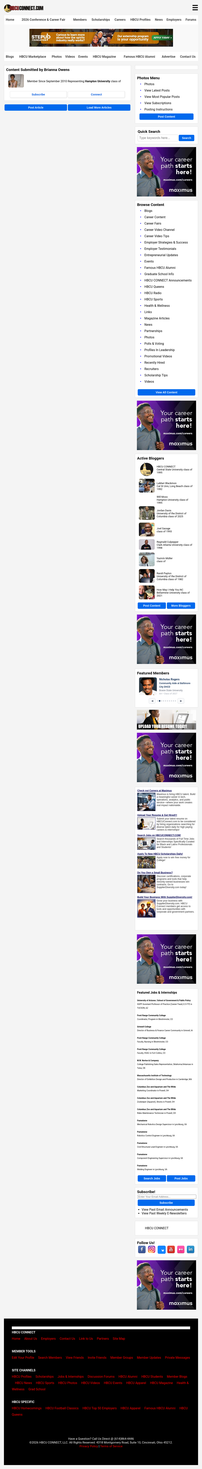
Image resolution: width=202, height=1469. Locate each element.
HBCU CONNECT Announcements (168, 280)
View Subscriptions (157, 103)
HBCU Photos (67, 1383)
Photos (57, 57)
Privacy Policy (88, 1446)
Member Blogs (177, 1376)
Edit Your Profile (23, 1357)
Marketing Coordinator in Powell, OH (153, 1090)
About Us (30, 1339)
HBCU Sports (153, 299)
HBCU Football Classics (62, 1408)
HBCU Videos (90, 1383)
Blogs (10, 57)
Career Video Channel (159, 230)
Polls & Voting (154, 344)
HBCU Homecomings (27, 1408)
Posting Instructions (158, 109)
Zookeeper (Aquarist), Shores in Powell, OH (156, 1102)
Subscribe (38, 94)
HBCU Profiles (140, 20)
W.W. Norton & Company (148, 1060)
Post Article (35, 107)
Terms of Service (111, 1446)
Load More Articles (99, 107)
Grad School (37, 1389)
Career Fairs (152, 223)
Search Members (50, 1357)
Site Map (119, 1339)
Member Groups (121, 1357)
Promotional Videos (158, 356)
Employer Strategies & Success (166, 242)
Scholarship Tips (156, 375)
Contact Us (188, 57)
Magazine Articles (157, 318)
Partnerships (153, 331)
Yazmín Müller (165, 558)
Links (148, 312)
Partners (103, 1339)
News (159, 20)
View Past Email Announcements (165, 1209)
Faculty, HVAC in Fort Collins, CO (151, 1053)
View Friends (75, 1357)
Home (10, 20)
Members (80, 20)
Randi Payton (164, 573)
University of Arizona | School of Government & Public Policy (164, 1000)
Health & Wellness (157, 306)
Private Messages (177, 1357)
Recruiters (151, 369)
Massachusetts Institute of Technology (154, 1075)
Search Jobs (152, 1178)
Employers (173, 20)
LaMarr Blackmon (167, 483)
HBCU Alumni (128, 1376)
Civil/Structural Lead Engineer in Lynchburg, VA (157, 1147)
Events (83, 57)
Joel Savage (163, 528)
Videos (70, 57)
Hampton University (97, 81)
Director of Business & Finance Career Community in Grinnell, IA (165, 1030)
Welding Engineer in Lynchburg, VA (152, 1169)
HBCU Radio (153, 293)
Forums (190, 20)
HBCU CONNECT (166, 466)
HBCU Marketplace (32, 57)
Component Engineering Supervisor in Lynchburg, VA (160, 1158)
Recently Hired (154, 362)
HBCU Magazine (104, 57)
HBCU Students (152, 1376)
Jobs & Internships (71, 1376)
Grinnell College (144, 1027)
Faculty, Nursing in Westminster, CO (152, 1042)
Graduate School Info (159, 274)
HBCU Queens (154, 287)
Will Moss (162, 496)
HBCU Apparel (136, 1383)
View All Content (166, 392)
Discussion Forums (101, 1376)
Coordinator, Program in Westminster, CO (155, 1019)
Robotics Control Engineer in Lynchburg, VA (156, 1136)
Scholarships (101, 20)
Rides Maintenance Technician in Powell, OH (156, 1113)
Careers (120, 20)
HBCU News (23, 1383)
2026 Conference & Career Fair (43, 20)
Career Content (155, 217)
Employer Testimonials (160, 249)
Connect (96, 94)
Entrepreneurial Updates (161, 255)
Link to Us (86, 1339)
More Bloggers (181, 605)
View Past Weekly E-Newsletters (164, 1213)
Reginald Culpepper (167, 541)
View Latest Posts (157, 90)
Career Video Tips (156, 236)
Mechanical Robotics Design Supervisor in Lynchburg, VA (162, 1124)
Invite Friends (97, 1357)
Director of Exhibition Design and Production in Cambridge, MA (164, 1079)
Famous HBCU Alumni (139, 57)
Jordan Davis (164, 510)
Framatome (142, 1121)
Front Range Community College (151, 1015)
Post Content (166, 116)
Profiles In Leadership (159, 350)
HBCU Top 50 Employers (99, 1408)
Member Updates (149, 1357)
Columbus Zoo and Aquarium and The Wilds (156, 1087)
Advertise (168, 57)
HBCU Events (113, 1383)
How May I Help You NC (170, 589)
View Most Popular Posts (162, 97)
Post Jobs (181, 1178)
